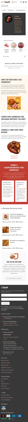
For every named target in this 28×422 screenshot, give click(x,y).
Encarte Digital (5, 388)
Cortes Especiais (20, 10)
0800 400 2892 (12, 343)
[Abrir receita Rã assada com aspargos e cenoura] (14, 244)
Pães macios (6, 194)
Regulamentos (5, 384)
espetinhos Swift (22, 188)
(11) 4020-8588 (7, 318)
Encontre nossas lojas (7, 397)
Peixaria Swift (4, 365)
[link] (4, 6)
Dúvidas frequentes (6, 372)
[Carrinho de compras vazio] (26, 2)
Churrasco (11, 10)
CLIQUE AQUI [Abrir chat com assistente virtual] (7, 335)
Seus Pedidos (4, 379)
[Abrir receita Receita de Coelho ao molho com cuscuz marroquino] (14, 231)
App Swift (3, 386)
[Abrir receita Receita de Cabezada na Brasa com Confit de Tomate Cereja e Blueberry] (14, 218)
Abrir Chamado (7, 354)
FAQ (2, 381)
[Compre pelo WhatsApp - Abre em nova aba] (15, 2)
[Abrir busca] (21, 2)
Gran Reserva (4, 135)
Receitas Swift (5, 360)
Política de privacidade (7, 370)
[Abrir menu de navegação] (2, 2)
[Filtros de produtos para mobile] (25, 56)
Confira (14, 157)
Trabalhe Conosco (6, 367)
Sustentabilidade (5, 400)
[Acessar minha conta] (23, 2)
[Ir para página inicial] (6, 2)
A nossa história (5, 395)
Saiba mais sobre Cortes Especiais (18, 31)
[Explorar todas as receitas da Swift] (14, 278)
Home (4, 10)
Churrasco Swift (5, 363)
